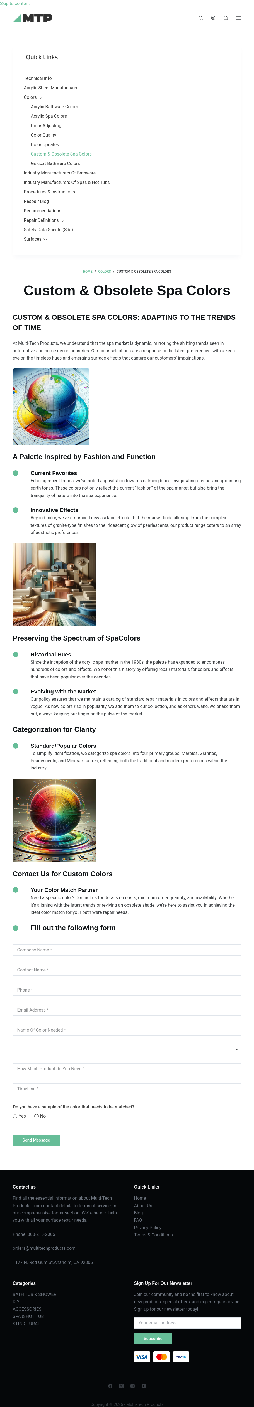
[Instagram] (132, 1386)
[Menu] (238, 18)
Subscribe (153, 1338)
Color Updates (45, 144)
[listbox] (127, 1049)
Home (140, 1198)
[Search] (201, 18)
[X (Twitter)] (121, 1386)
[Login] (213, 18)
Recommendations (42, 210)
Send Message (36, 1140)
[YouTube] (144, 1386)
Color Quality (43, 135)
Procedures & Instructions (49, 192)
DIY (16, 1301)
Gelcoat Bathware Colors (55, 163)
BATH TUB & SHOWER (35, 1294)
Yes (22, 1116)
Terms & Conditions (153, 1235)
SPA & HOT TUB (28, 1316)
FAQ (138, 1220)
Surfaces (33, 239)
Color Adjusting (46, 125)
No (43, 1116)
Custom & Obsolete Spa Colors (61, 154)
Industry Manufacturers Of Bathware (60, 173)
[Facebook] (110, 1386)
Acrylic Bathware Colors (54, 106)
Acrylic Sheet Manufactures (51, 87)
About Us (143, 1205)
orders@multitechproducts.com (44, 1248)
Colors (30, 97)
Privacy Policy (147, 1227)
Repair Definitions (41, 220)
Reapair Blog (36, 201)
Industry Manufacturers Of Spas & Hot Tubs (67, 182)
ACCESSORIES (27, 1309)
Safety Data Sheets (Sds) (48, 229)
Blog (138, 1213)
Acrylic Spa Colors (49, 116)
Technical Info (38, 78)
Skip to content (15, 3)
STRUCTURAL (26, 1323)
